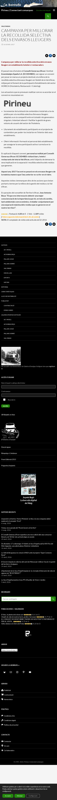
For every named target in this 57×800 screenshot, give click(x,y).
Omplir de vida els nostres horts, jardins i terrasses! (18, 617)
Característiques (7, 292)
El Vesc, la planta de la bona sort (12, 614)
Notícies (4, 245)
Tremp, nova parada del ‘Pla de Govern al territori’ (18, 528)
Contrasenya (5, 391)
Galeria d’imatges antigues (11, 315)
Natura (6, 282)
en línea (8, 415)
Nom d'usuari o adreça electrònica (13, 383)
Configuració (33, 796)
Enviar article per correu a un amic (54, 56)
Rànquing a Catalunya (9, 453)
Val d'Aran (5, 26)
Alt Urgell (8, 250)
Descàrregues (6, 447)
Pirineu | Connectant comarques (17, 10)
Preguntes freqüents (8, 465)
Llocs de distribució (8, 296)
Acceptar (8, 796)
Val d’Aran (7, 268)
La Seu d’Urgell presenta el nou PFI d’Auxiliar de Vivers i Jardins (23, 580)
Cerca (53, 599)
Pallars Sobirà (9, 264)
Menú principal (54, 10)
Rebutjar (20, 796)
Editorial (4, 287)
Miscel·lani (8, 273)
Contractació (9, 305)
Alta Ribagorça (9, 254)
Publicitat (5, 301)
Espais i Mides (8, 310)
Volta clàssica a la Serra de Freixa (12, 624)
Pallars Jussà (9, 259)
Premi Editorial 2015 (8, 459)
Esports (7, 278)
